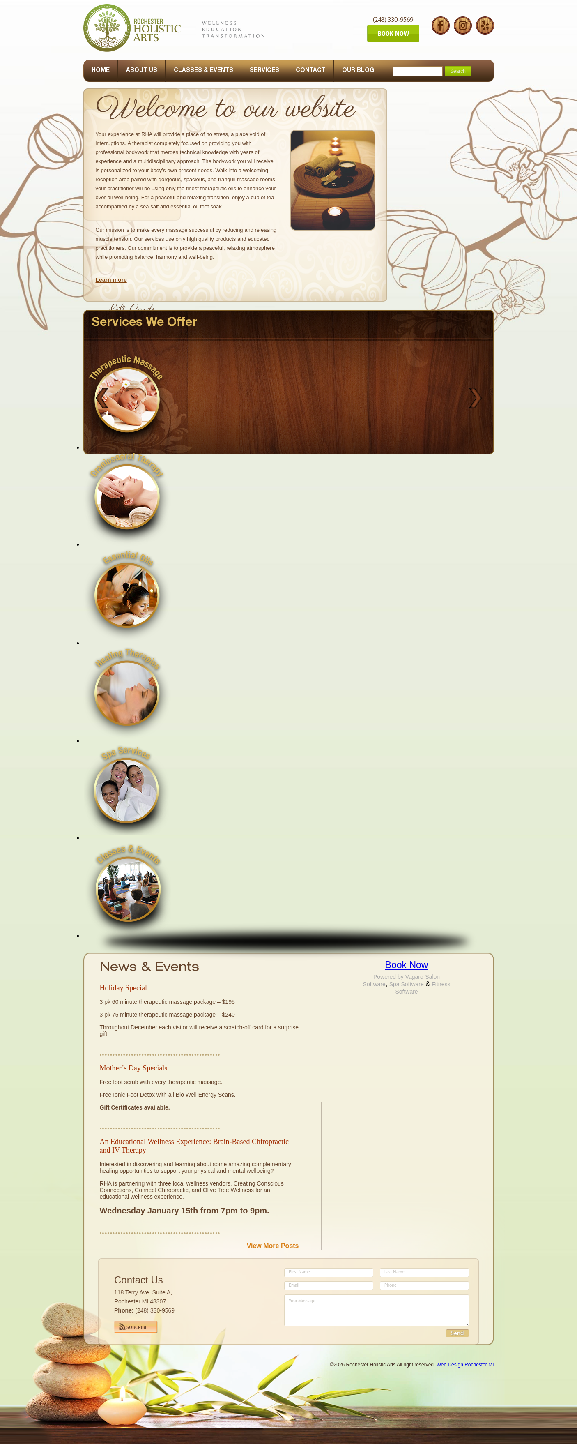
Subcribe (136, 1327)
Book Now (406, 965)
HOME (101, 71)
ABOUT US (141, 71)
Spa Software (406, 984)
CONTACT (311, 71)
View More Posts (273, 1245)
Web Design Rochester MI (465, 1365)
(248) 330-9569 (393, 20)
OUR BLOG (358, 71)
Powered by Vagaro (398, 976)
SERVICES (264, 71)
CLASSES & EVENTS (203, 71)
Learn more (111, 280)
